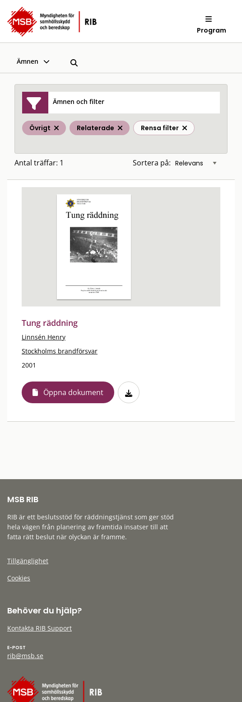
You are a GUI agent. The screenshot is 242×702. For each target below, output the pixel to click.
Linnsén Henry (43, 337)
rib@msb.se (25, 655)
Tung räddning (50, 322)
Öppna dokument (73, 392)
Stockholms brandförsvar (60, 351)
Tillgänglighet (27, 560)
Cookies (18, 578)
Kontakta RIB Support (39, 628)
